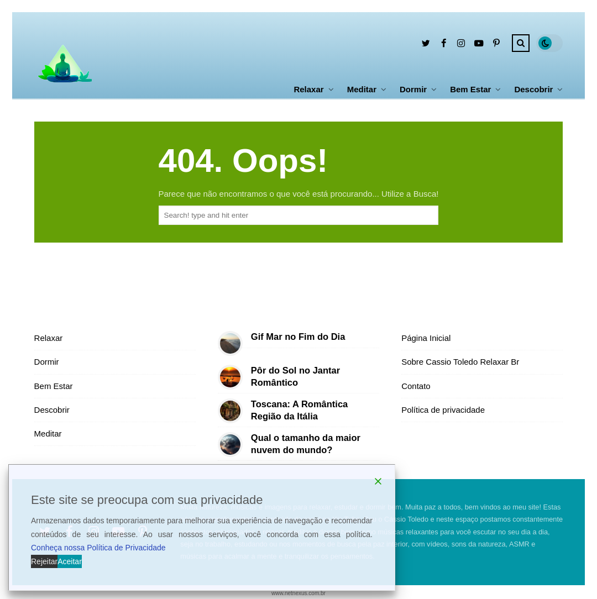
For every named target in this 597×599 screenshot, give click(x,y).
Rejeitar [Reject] (44, 561)
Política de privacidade (443, 409)
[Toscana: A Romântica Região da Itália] (230, 410)
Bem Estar (470, 89)
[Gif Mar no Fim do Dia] (230, 343)
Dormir (413, 89)
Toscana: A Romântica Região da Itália (299, 410)
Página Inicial (426, 338)
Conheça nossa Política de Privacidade (98, 547)
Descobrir (533, 89)
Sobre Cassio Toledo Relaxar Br (460, 361)
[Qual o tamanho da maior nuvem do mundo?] (230, 444)
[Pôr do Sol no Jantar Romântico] (230, 377)
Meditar (361, 89)
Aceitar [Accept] (69, 561)
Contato (416, 386)
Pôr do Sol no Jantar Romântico (295, 376)
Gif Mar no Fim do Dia (298, 336)
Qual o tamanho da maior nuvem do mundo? (305, 443)
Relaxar (308, 89)
